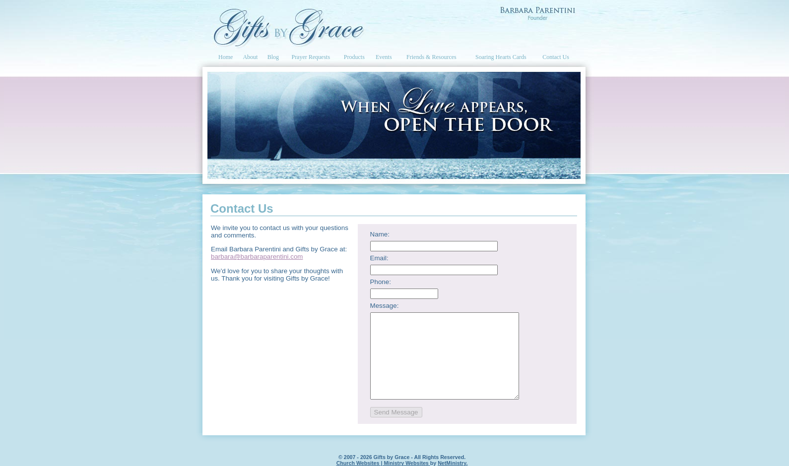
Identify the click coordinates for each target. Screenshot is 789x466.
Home (225, 57)
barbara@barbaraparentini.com (257, 256)
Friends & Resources (431, 57)
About (250, 57)
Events (384, 57)
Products (354, 57)
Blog (273, 57)
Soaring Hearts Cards (500, 57)
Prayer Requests (310, 57)
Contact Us (555, 57)
